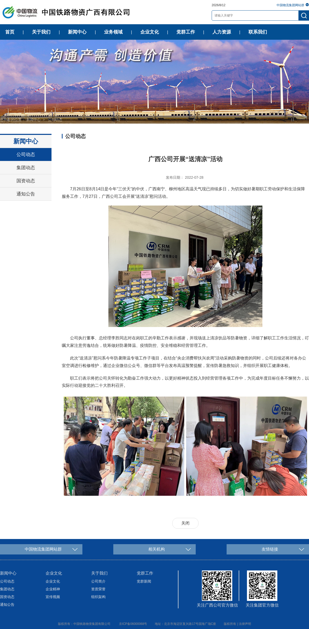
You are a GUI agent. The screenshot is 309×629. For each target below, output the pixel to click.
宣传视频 (53, 597)
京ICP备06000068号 (133, 624)
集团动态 (25, 167)
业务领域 (113, 32)
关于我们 (41, 32)
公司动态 (55, 120)
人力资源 (221, 32)
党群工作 (185, 32)
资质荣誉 (98, 589)
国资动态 (25, 180)
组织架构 (98, 597)
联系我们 (257, 32)
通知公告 (25, 194)
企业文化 (149, 32)
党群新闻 (144, 581)
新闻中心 (77, 32)
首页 (9, 32)
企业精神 (53, 589)
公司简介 (98, 581)
